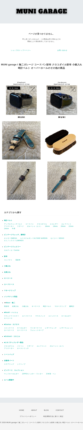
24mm (6, 228)
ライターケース (36, 328)
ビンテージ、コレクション (14, 370)
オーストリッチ (23, 348)
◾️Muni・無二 (9, 303)
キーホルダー (66, 316)
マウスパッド (40, 316)
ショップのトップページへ (21, 50)
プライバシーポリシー (28, 416)
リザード (20, 226)
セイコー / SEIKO (57, 238)
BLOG (46, 410)
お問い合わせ (62, 50)
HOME (21, 410)
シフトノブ (21, 364)
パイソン (20, 346)
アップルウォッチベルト (13, 224)
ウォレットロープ (37, 330)
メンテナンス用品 (10, 296)
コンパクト (8, 260)
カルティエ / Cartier (12, 250)
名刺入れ (7, 272)
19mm (55, 226)
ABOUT (34, 410)
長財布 (17, 260)
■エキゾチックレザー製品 (13, 342)
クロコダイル (42, 224)
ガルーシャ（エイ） (34, 226)
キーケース (8, 278)
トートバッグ (9, 354)
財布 (5, 256)
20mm (63, 226)
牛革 (13, 228)
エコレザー (54, 224)
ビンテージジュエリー (12, 247)
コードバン (29, 224)
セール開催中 (9, 380)
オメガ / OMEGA (10, 238)
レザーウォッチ (51, 328)
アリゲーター (9, 226)
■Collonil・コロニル (12, 336)
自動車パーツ (9, 360)
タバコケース (9, 330)
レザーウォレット (66, 328)
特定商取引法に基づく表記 (53, 416)
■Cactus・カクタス (11, 324)
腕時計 (71, 306)
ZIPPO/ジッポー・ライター (32, 374)
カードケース (9, 284)
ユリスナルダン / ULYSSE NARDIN (33, 238)
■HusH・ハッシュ (11, 312)
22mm (71, 226)
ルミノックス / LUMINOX (14, 240)
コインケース (53, 316)
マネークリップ (10, 290)
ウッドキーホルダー (11, 374)
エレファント (66, 224)
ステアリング (9, 364)
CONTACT (60, 410)
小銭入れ (7, 266)
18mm (47, 226)
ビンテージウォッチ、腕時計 (15, 235)
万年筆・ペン (51, 374)
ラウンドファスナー (11, 316)
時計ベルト (8, 220)
